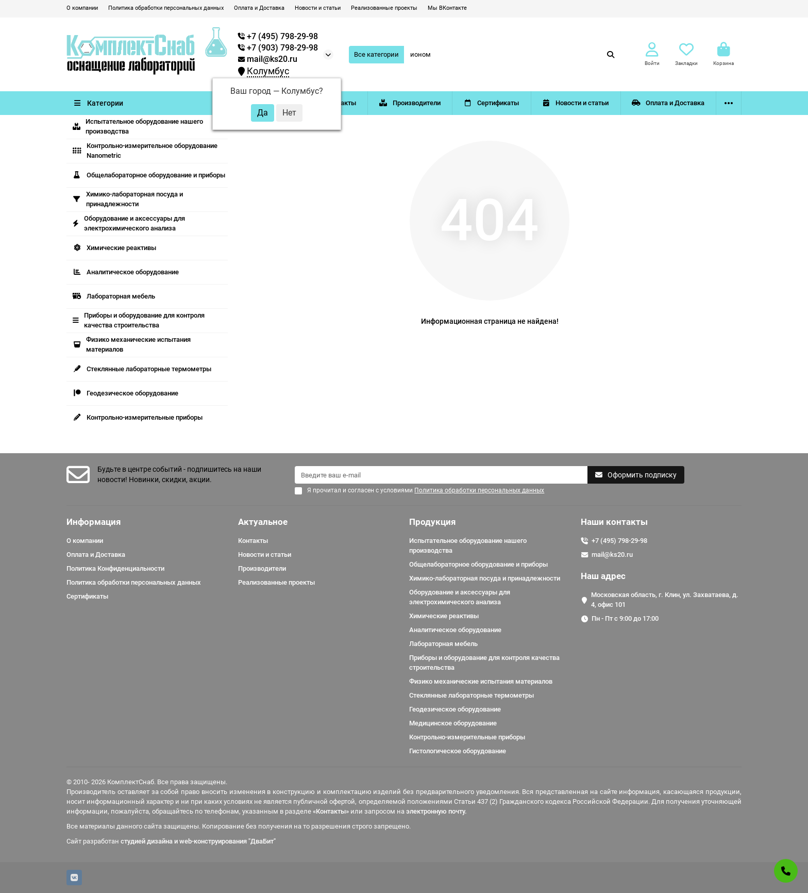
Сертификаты (491, 103)
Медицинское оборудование (453, 723)
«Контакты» (331, 811)
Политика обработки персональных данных (166, 8)
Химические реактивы (114, 248)
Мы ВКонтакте (447, 8)
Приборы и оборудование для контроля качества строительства (139, 320)
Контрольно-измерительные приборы (138, 417)
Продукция (432, 522)
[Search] (513, 54)
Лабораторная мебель (114, 296)
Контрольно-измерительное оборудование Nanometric (145, 150)
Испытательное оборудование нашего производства (138, 126)
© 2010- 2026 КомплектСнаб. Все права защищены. (146, 782)
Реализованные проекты (384, 8)
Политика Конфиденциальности (115, 568)
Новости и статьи (318, 8)
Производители (410, 103)
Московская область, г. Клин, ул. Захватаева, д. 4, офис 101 (664, 599)
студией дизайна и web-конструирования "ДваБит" (198, 841)
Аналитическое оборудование (126, 272)
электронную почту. (436, 811)
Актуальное (263, 522)
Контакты (253, 540)
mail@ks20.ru (267, 59)
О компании (82, 8)
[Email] (441, 475)
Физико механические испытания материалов (132, 344)
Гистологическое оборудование (457, 751)
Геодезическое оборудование (125, 393)
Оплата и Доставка (259, 8)
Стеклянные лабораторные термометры (142, 369)
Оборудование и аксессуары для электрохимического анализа (129, 223)
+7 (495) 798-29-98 (619, 540)
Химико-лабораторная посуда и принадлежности (128, 199)
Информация (93, 522)
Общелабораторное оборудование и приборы (149, 175)
